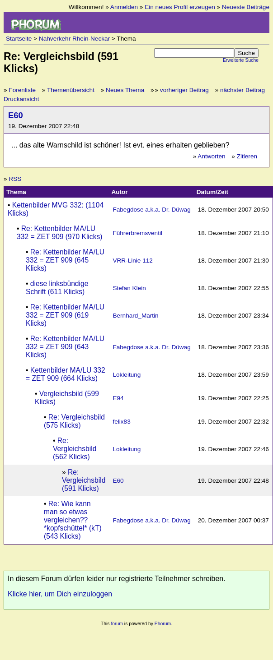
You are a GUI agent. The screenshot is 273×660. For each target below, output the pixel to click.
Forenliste (22, 90)
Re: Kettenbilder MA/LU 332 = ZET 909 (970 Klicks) (59, 232)
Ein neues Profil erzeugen (180, 7)
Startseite (19, 38)
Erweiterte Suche (241, 60)
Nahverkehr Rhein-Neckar (74, 38)
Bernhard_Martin (135, 315)
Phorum (163, 623)
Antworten (211, 156)
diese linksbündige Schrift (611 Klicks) (57, 287)
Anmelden (124, 7)
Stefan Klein (129, 288)
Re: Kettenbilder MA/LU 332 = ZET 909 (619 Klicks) (65, 315)
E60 (15, 115)
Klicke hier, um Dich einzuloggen (60, 594)
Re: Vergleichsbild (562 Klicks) (74, 449)
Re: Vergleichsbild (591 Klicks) (83, 480)
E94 (118, 398)
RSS (15, 178)
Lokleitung (127, 374)
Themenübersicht (70, 90)
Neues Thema (125, 90)
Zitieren (247, 156)
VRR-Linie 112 (132, 260)
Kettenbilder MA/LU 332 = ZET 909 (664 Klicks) (65, 374)
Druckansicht (21, 99)
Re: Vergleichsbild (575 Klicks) (74, 421)
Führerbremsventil (137, 233)
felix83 (121, 421)
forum (117, 623)
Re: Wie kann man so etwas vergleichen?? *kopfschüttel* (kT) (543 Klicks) (73, 520)
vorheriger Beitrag (184, 90)
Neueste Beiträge (245, 7)
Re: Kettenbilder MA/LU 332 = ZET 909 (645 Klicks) (65, 260)
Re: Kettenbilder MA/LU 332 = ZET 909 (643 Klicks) (65, 347)
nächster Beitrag (242, 90)
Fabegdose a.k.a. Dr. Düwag (151, 209)
